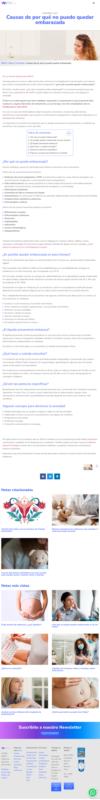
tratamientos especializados (15, 115)
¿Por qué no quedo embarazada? (43, 137)
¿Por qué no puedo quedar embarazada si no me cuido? (75, 625)
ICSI (28, 777)
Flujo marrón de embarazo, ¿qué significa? (21, 624)
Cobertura (18, 770)
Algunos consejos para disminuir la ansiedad (48, 153)
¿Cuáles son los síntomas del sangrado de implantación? (21, 713)
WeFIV (32, 92)
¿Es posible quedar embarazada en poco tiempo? (50, 140)
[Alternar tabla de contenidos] (67, 133)
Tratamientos (19, 756)
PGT (28, 780)
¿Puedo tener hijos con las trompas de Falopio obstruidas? (23, 530)
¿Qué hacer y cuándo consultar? (43, 146)
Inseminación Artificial (31, 762)
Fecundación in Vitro (31, 768)
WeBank (5, 769)
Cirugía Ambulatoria (44, 759)
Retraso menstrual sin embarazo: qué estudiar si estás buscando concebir (75, 530)
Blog (16, 767)
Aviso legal (5, 772)
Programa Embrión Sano (43, 766)
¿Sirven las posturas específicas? (43, 149)
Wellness (43, 777)
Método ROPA (29, 773)
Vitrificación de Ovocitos (31, 756)
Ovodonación (31, 752)
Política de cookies (5, 776)
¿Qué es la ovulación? (11, 668)
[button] (93, 2)
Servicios (17, 759)
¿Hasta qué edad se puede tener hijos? (70, 712)
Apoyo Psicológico (43, 754)
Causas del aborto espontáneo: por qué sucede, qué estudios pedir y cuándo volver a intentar (24, 573)
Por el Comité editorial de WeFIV (18, 76)
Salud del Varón (43, 773)
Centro (16, 761)
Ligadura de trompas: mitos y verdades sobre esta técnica (73, 669)
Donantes (18, 764)
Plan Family (18, 752)
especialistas (19, 92)
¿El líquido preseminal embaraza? (44, 143)
